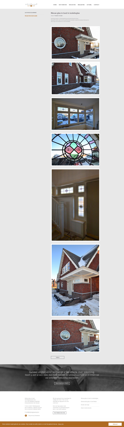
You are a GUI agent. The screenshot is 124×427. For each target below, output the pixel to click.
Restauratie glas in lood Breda (89, 401)
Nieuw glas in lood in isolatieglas (89, 398)
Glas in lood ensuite (86, 408)
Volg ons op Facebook (34, 415)
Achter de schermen (30, 12)
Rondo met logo (85, 404)
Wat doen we (63, 4)
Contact (96, 4)
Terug (57, 357)
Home (55, 4)
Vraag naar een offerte (62, 383)
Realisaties (81, 4)
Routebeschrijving (59, 413)
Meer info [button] (61, 424)
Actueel (89, 4)
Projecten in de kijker (31, 16)
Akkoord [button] (115, 424)
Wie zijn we (72, 4)
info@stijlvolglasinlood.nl (32, 412)
